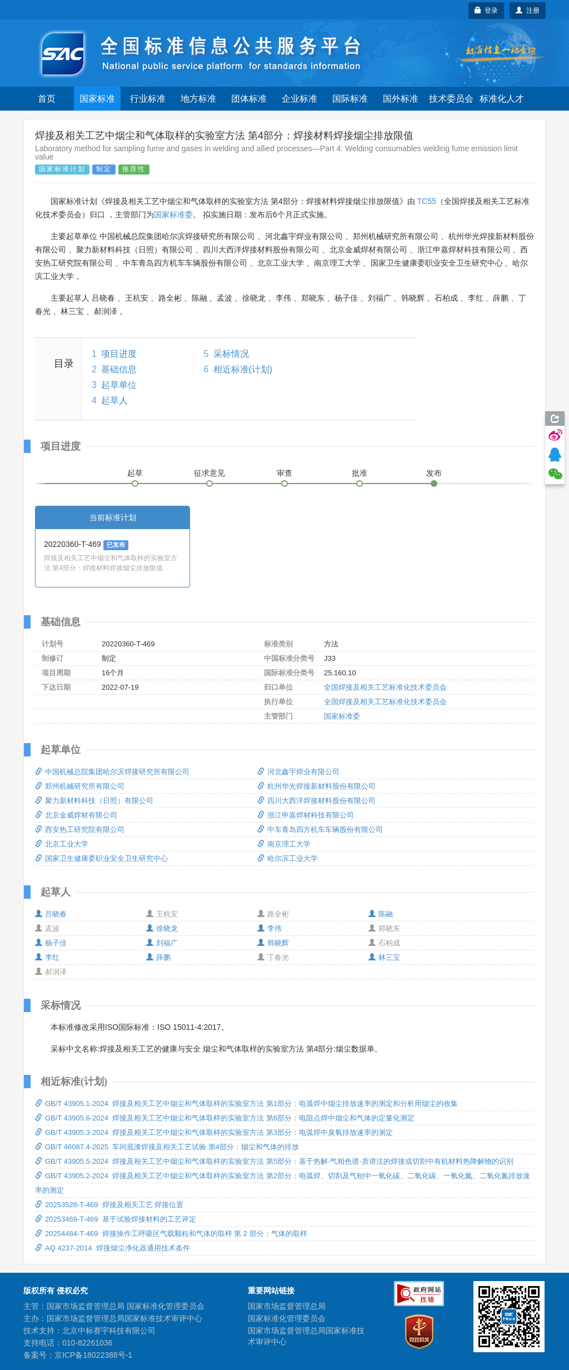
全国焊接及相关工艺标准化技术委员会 (385, 687)
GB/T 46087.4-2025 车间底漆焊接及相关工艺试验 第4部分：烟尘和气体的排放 (167, 1147)
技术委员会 (451, 98)
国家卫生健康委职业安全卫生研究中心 (101, 858)
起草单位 (119, 385)
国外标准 (400, 98)
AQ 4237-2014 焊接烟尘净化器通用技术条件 (112, 1248)
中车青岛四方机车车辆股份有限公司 (320, 829)
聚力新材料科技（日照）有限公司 (94, 800)
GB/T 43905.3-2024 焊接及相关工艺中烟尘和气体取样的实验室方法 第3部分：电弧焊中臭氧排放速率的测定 (214, 1132)
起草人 (114, 400)
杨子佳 (51, 943)
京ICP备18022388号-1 (93, 1355)
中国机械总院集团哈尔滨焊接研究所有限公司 (112, 772)
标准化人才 (502, 98)
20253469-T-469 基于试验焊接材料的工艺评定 (115, 1219)
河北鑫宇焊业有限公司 (298, 772)
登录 (486, 10)
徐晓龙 (162, 928)
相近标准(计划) (243, 369)
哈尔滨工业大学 (287, 858)
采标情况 (231, 353)
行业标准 (148, 98)
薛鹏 (158, 957)
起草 (135, 473)
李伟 (269, 928)
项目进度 (119, 353)
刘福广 (162, 943)
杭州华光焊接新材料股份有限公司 (316, 786)
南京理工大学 (284, 844)
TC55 (426, 201)
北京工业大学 (61, 844)
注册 (528, 10)
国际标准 (350, 98)
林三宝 (384, 957)
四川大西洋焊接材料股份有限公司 (316, 800)
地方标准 (198, 98)
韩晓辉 (273, 943)
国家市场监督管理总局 (287, 1306)
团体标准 (249, 98)
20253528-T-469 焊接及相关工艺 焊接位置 (109, 1204)
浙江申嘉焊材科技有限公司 (305, 815)
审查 (284, 473)
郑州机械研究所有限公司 (79, 786)
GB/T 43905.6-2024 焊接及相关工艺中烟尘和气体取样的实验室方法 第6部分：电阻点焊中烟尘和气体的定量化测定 (225, 1118)
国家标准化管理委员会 (287, 1318)
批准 (359, 473)
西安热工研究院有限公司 (79, 829)
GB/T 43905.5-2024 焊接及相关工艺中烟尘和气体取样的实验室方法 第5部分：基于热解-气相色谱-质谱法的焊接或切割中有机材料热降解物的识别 (274, 1161)
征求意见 (209, 473)
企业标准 (299, 98)
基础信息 (119, 369)
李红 (47, 957)
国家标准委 (173, 214)
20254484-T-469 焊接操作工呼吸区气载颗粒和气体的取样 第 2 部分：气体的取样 (171, 1233)
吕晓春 (51, 914)
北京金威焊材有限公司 (76, 815)
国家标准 (97, 98)
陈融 (380, 914)
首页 (47, 98)
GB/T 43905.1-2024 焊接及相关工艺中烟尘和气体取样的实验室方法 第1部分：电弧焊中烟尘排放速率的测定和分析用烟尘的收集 (246, 1103)
